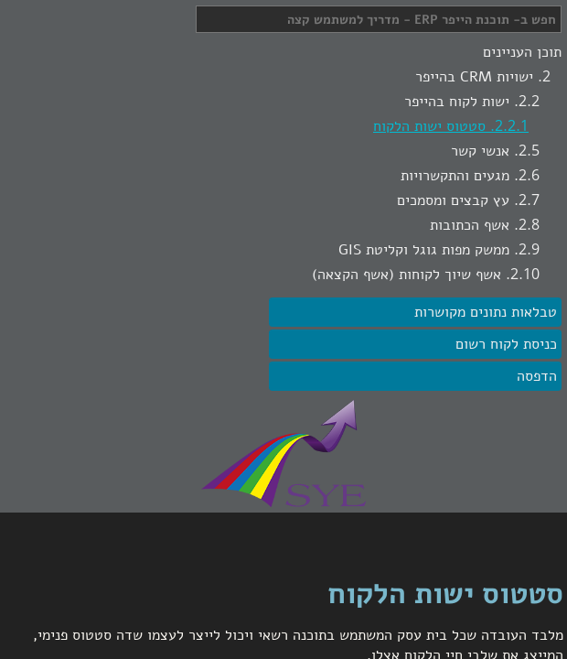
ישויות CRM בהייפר (474, 77)
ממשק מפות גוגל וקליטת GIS (423, 250)
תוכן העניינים (522, 52)
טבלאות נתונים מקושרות (485, 312)
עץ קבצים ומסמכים (453, 200)
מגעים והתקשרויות (455, 176)
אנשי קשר (480, 151)
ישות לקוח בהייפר (456, 102)
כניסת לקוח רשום (506, 344)
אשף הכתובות (469, 225)
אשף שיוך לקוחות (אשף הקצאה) (406, 275)
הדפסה (537, 376)
